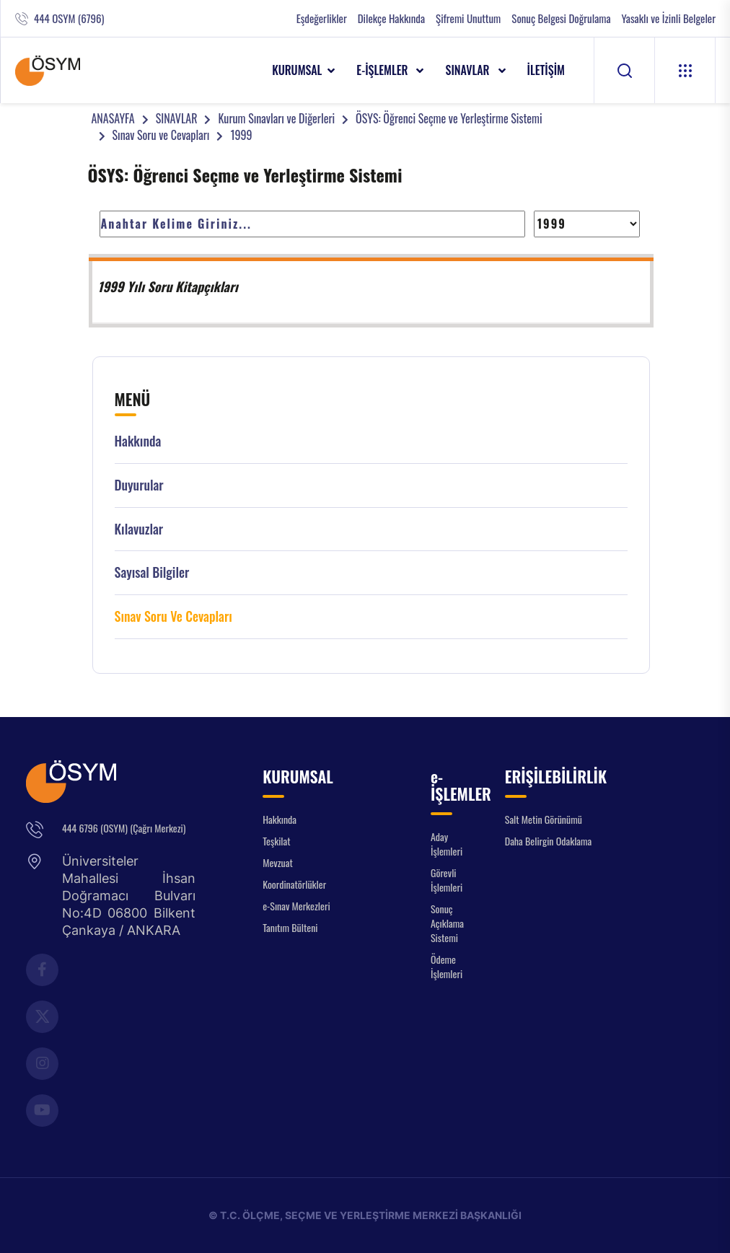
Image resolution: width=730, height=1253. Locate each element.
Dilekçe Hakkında (391, 18)
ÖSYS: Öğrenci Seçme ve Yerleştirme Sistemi (449, 118)
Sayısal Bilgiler (152, 572)
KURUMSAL (297, 70)
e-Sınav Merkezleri (296, 905)
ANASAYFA (113, 118)
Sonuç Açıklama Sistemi (447, 923)
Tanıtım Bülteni (290, 927)
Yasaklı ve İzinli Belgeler (669, 18)
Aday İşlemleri (446, 843)
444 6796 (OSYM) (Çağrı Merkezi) (123, 827)
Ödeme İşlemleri (446, 966)
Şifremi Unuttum (468, 18)
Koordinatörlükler (294, 884)
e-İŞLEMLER (383, 70)
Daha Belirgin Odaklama (548, 840)
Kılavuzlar (139, 529)
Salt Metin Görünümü (543, 819)
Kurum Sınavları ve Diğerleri (276, 118)
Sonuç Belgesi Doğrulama (560, 18)
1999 (241, 135)
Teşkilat (276, 840)
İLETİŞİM (546, 70)
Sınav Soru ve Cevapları (161, 135)
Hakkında (138, 441)
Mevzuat (278, 862)
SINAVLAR (468, 70)
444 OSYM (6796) (69, 18)
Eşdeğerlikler (321, 18)
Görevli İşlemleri (446, 879)
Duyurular (139, 485)
